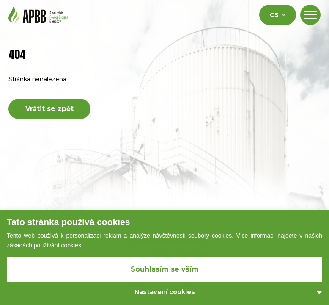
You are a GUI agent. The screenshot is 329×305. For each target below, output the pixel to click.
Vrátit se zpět (49, 109)
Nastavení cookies (164, 292)
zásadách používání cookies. (45, 245)
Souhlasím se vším (165, 269)
